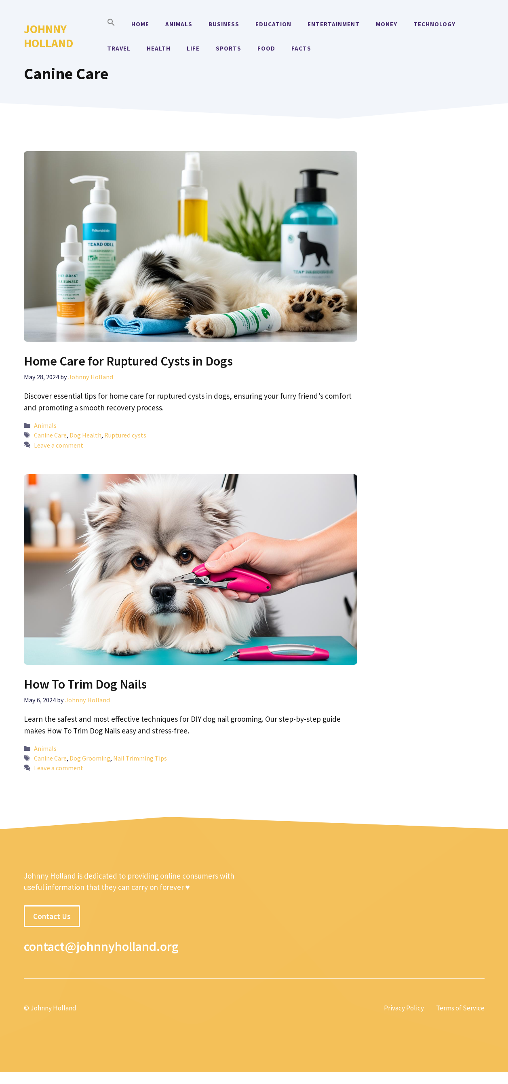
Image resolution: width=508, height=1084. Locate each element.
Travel (119, 48)
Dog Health (85, 435)
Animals (178, 24)
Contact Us (52, 916)
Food (266, 48)
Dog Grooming (90, 758)
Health (159, 48)
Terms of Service (460, 1008)
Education (273, 24)
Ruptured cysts (125, 435)
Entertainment (334, 24)
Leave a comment (58, 445)
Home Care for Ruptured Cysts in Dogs (128, 361)
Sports (228, 48)
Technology (434, 24)
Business (224, 24)
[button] (111, 24)
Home (140, 24)
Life (193, 48)
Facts (301, 48)
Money (386, 24)
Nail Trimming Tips (140, 758)
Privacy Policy (404, 1008)
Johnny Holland (48, 36)
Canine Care (50, 435)
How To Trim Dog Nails (85, 684)
